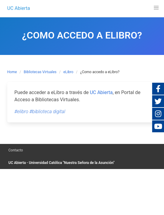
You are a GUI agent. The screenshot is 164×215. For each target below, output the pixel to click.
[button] (156, 8)
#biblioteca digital (47, 111)
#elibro (21, 111)
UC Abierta (101, 92)
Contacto (15, 150)
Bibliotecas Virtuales (40, 72)
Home (12, 72)
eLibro (68, 72)
